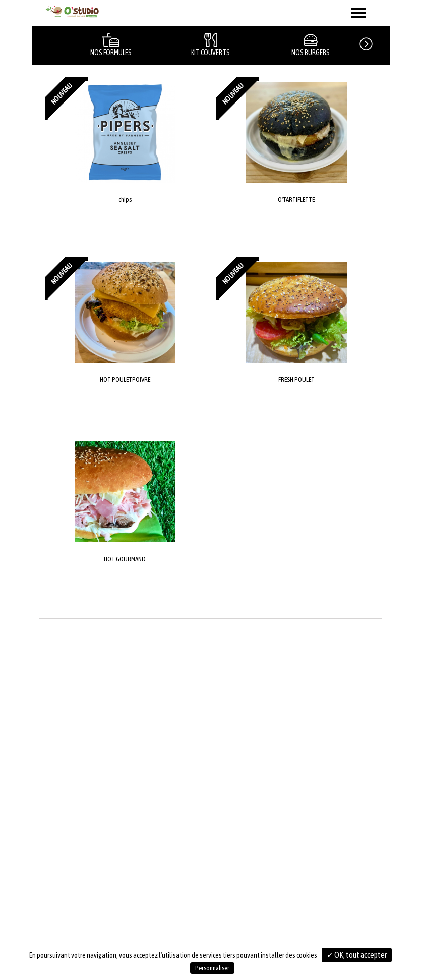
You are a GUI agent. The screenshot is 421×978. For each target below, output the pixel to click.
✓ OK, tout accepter (357, 954)
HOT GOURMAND (125, 559)
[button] (374, 42)
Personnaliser (212, 968)
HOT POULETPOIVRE (125, 379)
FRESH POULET (296, 379)
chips (125, 199)
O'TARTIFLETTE (296, 199)
